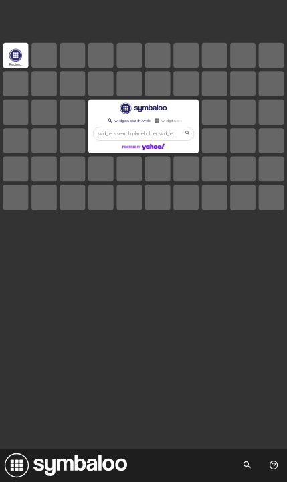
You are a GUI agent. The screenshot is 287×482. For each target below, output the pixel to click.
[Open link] (16, 55)
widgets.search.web (128, 120)
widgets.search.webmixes (180, 120)
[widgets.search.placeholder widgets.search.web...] (144, 133)
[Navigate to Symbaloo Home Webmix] (63, 465)
